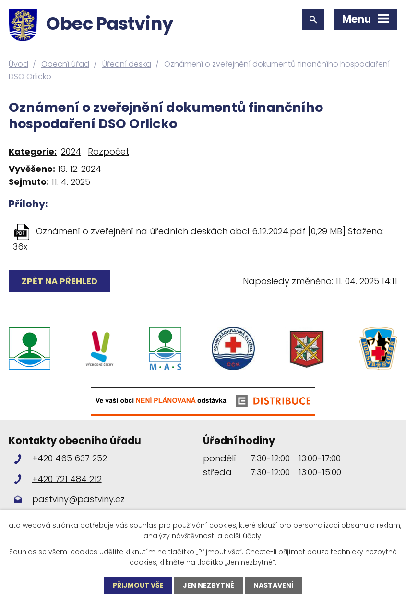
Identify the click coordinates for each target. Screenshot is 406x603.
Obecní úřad (65, 64)
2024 (71, 151)
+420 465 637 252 (69, 458)
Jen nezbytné (208, 585)
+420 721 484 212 (67, 479)
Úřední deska (126, 64)
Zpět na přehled (59, 281)
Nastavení (273, 585)
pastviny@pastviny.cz (78, 499)
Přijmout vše (138, 585)
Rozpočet (108, 151)
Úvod (18, 64)
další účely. (243, 536)
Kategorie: (33, 151)
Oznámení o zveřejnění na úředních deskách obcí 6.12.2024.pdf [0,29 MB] (191, 231)
